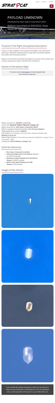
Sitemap (51, 1)
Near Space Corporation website (18, 152)
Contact (44, 1)
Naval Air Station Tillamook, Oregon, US (24, 125)
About (38, 1)
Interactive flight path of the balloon (19, 154)
